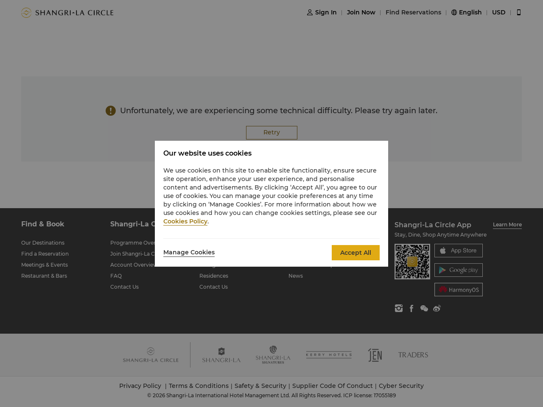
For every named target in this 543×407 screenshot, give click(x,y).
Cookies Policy (185, 221)
